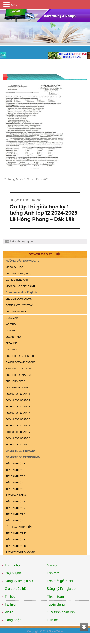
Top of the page (84, 627)
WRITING (11, 324)
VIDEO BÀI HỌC (14, 267)
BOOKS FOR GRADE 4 (18, 413)
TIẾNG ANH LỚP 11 (16, 539)
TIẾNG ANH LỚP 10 (16, 533)
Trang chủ (12, 565)
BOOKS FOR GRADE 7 (18, 432)
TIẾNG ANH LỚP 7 (15, 508)
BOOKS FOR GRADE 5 (18, 419)
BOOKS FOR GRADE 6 (18, 425)
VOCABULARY (13, 337)
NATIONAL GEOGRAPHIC (19, 368)
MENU (15, 5)
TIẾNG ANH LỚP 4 (15, 482)
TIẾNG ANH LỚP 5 (15, 489)
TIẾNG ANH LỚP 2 (15, 470)
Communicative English (21, 292)
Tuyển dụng (56, 604)
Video (9, 612)
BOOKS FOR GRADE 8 (18, 438)
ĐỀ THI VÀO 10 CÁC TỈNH (19, 527)
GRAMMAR (12, 318)
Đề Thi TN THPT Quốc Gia (20, 552)
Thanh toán (55, 596)
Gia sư (52, 565)
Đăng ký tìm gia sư (19, 581)
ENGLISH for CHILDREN (20, 356)
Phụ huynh (13, 573)
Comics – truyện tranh (20, 305)
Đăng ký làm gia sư (61, 589)
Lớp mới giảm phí (60, 581)
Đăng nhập (13, 620)
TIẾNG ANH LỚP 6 (15, 501)
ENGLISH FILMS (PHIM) (18, 273)
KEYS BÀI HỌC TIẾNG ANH (20, 286)
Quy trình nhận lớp (61, 612)
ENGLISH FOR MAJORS (18, 375)
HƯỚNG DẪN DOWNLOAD (22, 260)
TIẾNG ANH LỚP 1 (15, 463)
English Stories (16, 311)
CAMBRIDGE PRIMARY (21, 450)
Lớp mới (53, 573)
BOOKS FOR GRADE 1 (18, 394)
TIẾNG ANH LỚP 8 (15, 514)
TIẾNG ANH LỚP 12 (16, 546)
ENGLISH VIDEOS (15, 381)
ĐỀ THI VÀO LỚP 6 (16, 495)
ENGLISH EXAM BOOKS (19, 299)
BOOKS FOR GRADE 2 (18, 400)
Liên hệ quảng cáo (22, 241)
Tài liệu (10, 604)
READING (11, 330)
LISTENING (12, 349)
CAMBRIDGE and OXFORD (20, 362)
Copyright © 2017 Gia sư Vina (45, 631)
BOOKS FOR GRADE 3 (18, 406)
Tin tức (10, 596)
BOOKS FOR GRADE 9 (18, 444)
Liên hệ (52, 620)
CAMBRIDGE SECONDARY (23, 457)
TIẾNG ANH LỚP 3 (15, 476)
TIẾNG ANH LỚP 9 (15, 520)
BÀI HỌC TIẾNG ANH (17, 280)
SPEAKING (11, 343)
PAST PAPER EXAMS (17, 387)
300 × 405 (41, 179)
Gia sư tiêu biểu (17, 589)
